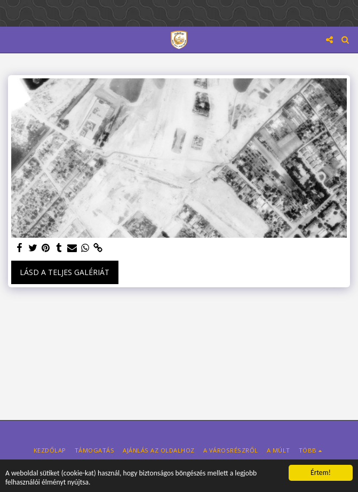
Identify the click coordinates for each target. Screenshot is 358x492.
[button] (12, 39)
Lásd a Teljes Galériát (64, 272)
